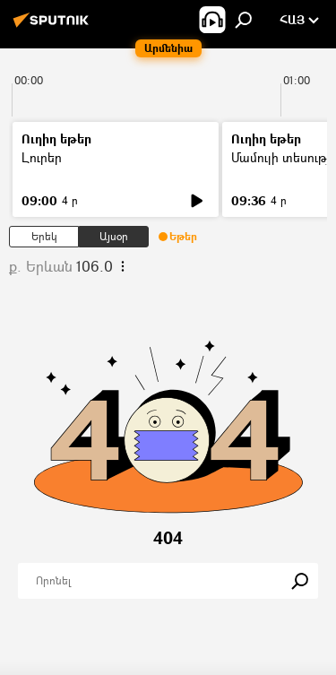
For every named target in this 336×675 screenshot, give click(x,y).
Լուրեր (42, 157)
